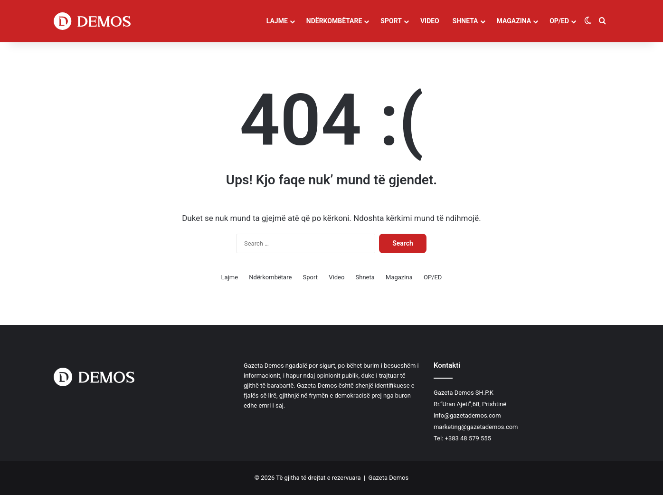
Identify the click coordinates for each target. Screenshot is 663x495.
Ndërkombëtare (334, 21)
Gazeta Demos (389, 477)
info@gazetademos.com (467, 415)
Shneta (465, 21)
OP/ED (559, 21)
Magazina (514, 21)
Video (429, 21)
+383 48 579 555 (468, 438)
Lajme (277, 21)
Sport (391, 21)
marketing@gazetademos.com (476, 426)
